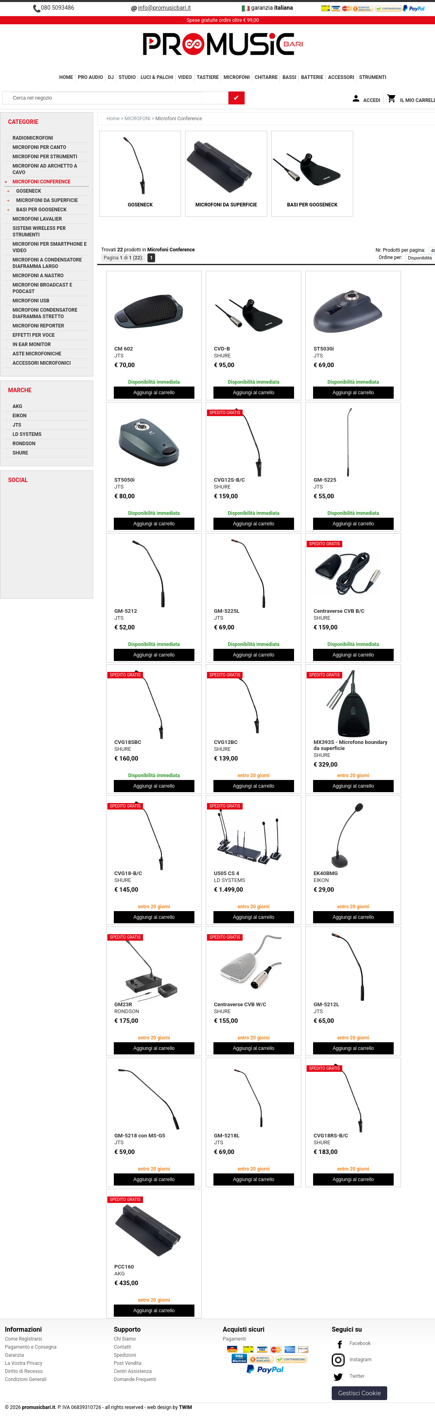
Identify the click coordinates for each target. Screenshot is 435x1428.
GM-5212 (125, 611)
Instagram (351, 1359)
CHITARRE (266, 77)
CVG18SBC (127, 742)
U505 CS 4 (226, 873)
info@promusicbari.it (164, 7)
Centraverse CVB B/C (339, 611)
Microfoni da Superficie (226, 205)
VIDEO (185, 77)
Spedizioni (125, 1355)
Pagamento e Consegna (31, 1347)
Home (66, 77)
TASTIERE (208, 77)
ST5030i (323, 349)
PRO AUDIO (90, 77)
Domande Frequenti (135, 1379)
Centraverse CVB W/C (240, 1004)
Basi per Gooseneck (312, 205)
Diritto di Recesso (24, 1371)
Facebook (351, 1343)
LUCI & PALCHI (157, 77)
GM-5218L (226, 1136)
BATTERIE (312, 77)
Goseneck (140, 205)
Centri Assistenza (132, 1371)
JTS (119, 356)
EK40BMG (325, 873)
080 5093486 (57, 7)
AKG (119, 1274)
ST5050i (124, 480)
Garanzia (14, 1355)
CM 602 (123, 349)
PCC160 (124, 1267)
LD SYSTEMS (229, 880)
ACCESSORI (341, 77)
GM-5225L (226, 611)
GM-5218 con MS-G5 (139, 1136)
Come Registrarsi (23, 1339)
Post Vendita (127, 1363)
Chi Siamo (125, 1339)
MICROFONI (237, 77)
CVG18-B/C (128, 873)
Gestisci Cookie (359, 1393)
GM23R (123, 1004)
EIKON (321, 880)
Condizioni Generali (26, 1379)
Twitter (348, 1376)
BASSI (289, 77)
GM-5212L (326, 1004)
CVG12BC (225, 742)
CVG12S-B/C (229, 480)
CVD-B (222, 349)
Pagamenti (234, 1339)
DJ (111, 77)
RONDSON (126, 1011)
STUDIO (127, 77)
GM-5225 (324, 480)
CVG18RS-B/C (330, 1136)
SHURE (222, 356)
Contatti (122, 1347)
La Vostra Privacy (23, 1363)
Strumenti (372, 77)
